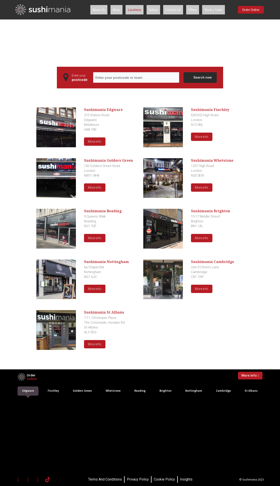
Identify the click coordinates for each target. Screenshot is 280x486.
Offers (189, 10)
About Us (95, 10)
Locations (131, 10)
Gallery (149, 10)
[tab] (28, 391)
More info (94, 141)
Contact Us (169, 10)
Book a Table (211, 10)
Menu (113, 10)
